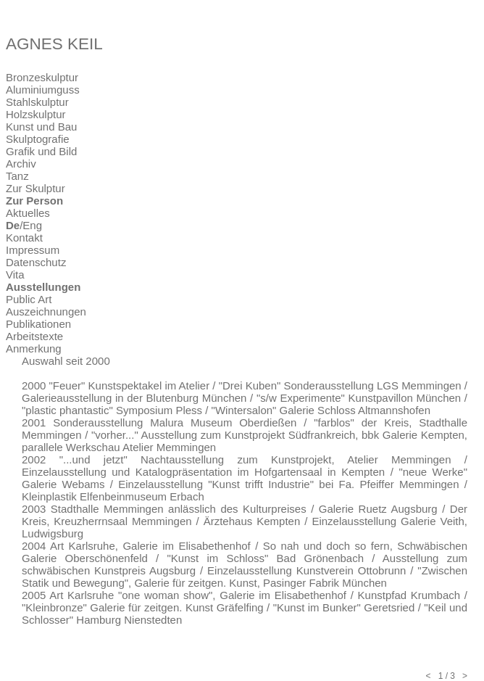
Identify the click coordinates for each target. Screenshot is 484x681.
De (13, 225)
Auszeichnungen (46, 311)
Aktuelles (28, 213)
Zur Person (34, 200)
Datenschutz (36, 262)
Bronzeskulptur (42, 77)
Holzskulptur (36, 114)
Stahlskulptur (37, 102)
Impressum (32, 250)
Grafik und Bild (41, 151)
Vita (15, 274)
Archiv (21, 163)
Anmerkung (34, 348)
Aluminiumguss (43, 89)
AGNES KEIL (54, 44)
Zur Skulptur (35, 188)
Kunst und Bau (41, 126)
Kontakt (24, 237)
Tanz (17, 176)
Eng (32, 225)
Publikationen (38, 324)
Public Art (28, 299)
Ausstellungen (43, 287)
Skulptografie (38, 139)
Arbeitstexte (34, 336)
